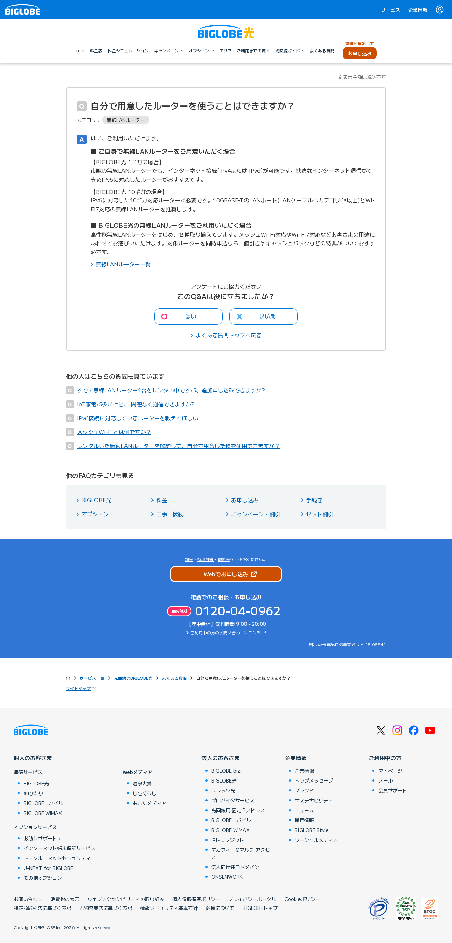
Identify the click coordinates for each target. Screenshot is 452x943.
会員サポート (392, 790)
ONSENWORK (227, 876)
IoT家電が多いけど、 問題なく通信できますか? (136, 404)
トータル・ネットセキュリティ (57, 858)
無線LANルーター (126, 119)
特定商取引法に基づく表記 (42, 907)
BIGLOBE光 (96, 500)
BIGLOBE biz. (226, 770)
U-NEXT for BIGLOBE (48, 867)
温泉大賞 (142, 783)
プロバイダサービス (232, 800)
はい (190, 316)
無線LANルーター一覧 (123, 264)
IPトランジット (227, 839)
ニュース (304, 810)
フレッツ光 (223, 790)
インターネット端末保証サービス (59, 848)
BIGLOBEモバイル (43, 803)
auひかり (33, 793)
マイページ (390, 770)
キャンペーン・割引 (255, 514)
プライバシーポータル (252, 899)
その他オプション (43, 877)
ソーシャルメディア (316, 839)
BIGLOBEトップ (260, 907)
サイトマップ (78, 688)
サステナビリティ (314, 800)
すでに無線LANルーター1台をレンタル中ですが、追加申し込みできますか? (171, 390)
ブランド (304, 790)
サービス (390, 9)
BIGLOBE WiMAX (43, 813)
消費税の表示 (65, 899)
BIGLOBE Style (312, 830)
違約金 (224, 559)
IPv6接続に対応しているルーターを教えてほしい (137, 418)
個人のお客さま (33, 758)
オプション (95, 514)
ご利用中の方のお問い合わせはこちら (225, 632)
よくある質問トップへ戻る (229, 335)
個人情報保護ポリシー (196, 899)
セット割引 (319, 514)
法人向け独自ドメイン (235, 866)
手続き (314, 500)
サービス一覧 (92, 678)
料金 (161, 500)
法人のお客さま (220, 758)
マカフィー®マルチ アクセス (240, 853)
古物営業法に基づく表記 (105, 907)
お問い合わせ (28, 899)
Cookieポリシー (302, 899)
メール (385, 780)
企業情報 (417, 9)
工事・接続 (170, 514)
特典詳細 (205, 559)
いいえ (267, 316)
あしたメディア (149, 803)
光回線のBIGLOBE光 (133, 678)
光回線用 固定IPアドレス (238, 810)
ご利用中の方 (385, 758)
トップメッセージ (314, 780)
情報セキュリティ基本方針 (169, 907)
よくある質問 (174, 678)
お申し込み (244, 500)
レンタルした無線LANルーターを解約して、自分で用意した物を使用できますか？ (178, 445)
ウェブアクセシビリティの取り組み (126, 899)
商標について (220, 907)
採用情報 (304, 820)
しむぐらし (145, 793)
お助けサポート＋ (43, 838)
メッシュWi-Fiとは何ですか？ (114, 431)
